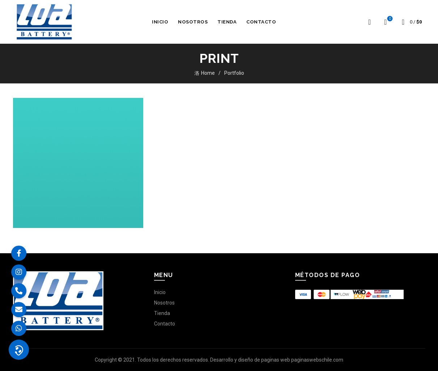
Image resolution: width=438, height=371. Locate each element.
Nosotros (193, 22)
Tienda (227, 22)
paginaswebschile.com (317, 360)
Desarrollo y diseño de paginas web (250, 360)
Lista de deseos (389, 19)
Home (208, 73)
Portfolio (234, 73)
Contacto (261, 22)
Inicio (160, 22)
